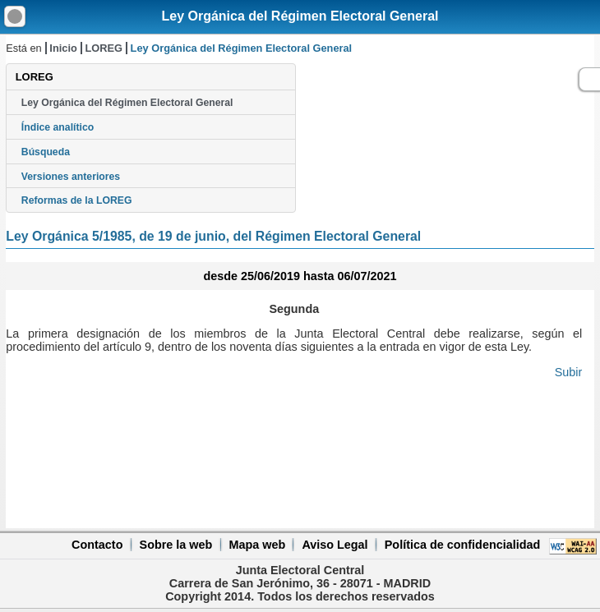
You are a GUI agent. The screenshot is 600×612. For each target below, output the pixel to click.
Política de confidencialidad (463, 544)
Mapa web (256, 544)
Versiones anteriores (70, 176)
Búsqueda (45, 152)
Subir (569, 372)
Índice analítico (57, 127)
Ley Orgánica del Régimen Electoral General (299, 16)
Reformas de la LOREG (76, 200)
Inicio (62, 48)
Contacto (97, 544)
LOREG (103, 48)
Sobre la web (176, 544)
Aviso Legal (334, 544)
